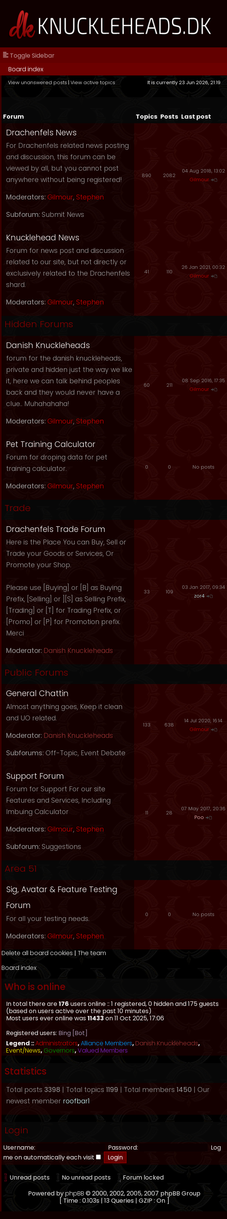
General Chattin (37, 693)
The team (92, 953)
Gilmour (60, 197)
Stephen (90, 197)
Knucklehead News (42, 237)
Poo (199, 817)
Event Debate (103, 753)
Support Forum (35, 775)
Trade (18, 508)
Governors (59, 1050)
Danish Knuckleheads (48, 345)
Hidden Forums (39, 324)
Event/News (23, 1050)
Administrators (56, 1043)
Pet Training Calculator (50, 444)
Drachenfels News (41, 132)
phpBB (74, 1193)
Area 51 (21, 868)
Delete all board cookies (37, 953)
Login (16, 1130)
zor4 (199, 596)
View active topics (92, 82)
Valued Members (103, 1050)
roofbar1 (76, 1101)
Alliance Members (106, 1043)
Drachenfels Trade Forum (55, 529)
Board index (25, 69)
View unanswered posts (37, 82)
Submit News (63, 214)
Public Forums (36, 672)
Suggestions (61, 846)
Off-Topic (61, 753)
